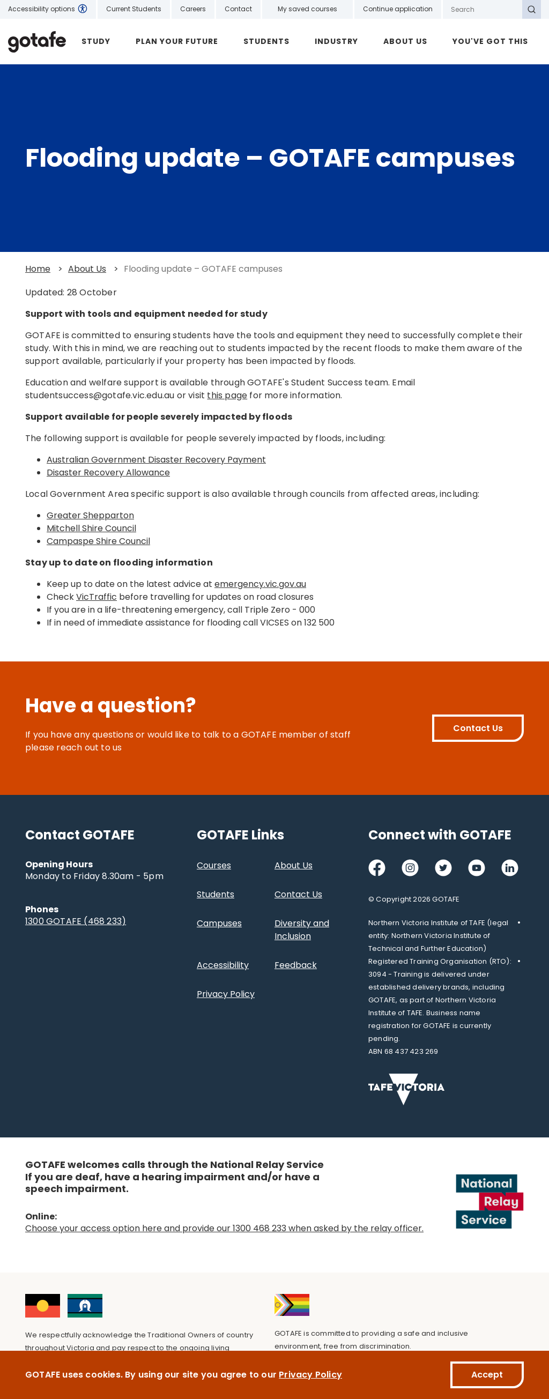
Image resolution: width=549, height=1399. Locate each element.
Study (95, 41)
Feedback (295, 965)
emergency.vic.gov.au (260, 584)
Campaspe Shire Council (98, 541)
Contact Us (478, 728)
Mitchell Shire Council (91, 528)
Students (266, 41)
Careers (193, 8)
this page (227, 395)
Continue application (398, 8)
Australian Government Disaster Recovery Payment (156, 459)
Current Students (133, 8)
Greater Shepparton (90, 515)
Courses (214, 865)
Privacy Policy (226, 994)
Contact (238, 8)
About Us (405, 41)
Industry (336, 41)
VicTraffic (96, 597)
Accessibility (223, 965)
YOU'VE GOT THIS (490, 41)
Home (37, 269)
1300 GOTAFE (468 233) (75, 921)
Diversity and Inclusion (301, 929)
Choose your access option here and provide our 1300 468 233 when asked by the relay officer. (224, 1228)
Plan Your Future (177, 41)
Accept (487, 1374)
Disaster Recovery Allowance (108, 472)
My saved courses (307, 8)
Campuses (219, 923)
